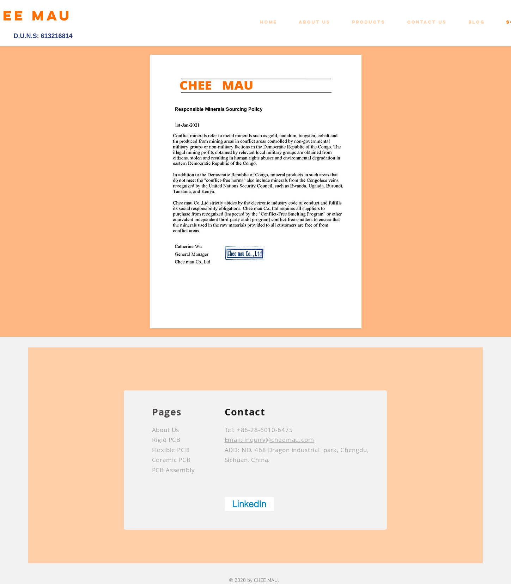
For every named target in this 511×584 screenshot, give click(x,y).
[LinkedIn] (249, 504)
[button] (374, 22)
